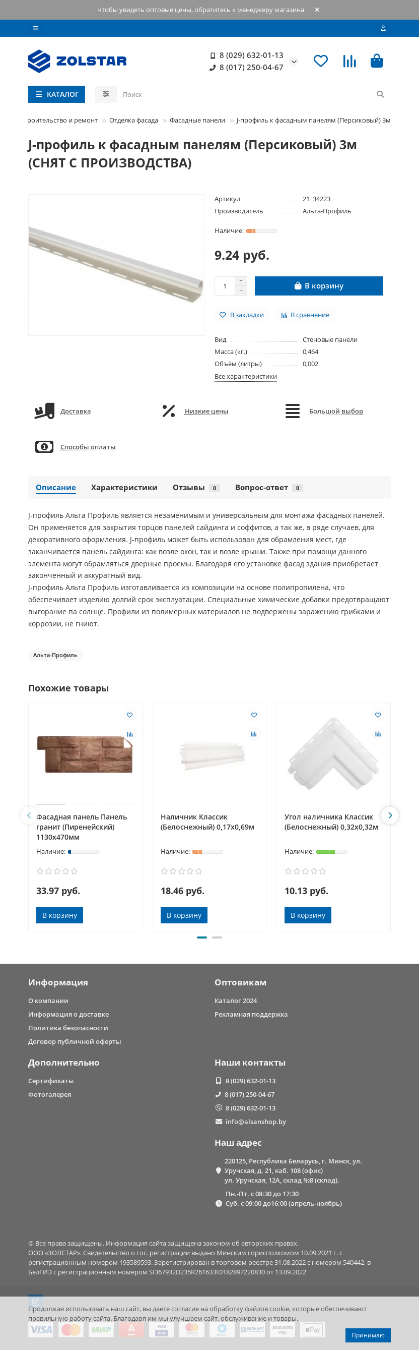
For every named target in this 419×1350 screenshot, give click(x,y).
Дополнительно (64, 1062)
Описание (56, 487)
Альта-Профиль (327, 210)
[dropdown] (35, 28)
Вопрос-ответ (269, 487)
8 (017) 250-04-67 (244, 67)
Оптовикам (240, 982)
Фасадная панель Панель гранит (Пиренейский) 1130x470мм (81, 827)
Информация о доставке (68, 1014)
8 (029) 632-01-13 (244, 55)
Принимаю (368, 1335)
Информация (58, 982)
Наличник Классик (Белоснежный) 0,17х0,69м (207, 822)
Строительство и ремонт (59, 120)
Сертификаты (51, 1080)
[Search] (254, 94)
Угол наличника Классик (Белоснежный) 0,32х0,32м (331, 822)
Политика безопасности (68, 1027)
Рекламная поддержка (251, 1014)
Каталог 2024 (236, 1000)
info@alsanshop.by (256, 1121)
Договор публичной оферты (74, 1041)
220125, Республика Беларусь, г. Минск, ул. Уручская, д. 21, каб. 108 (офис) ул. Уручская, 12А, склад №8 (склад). (293, 1170)
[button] (29, 815)
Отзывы (196, 487)
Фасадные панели (197, 120)
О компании (48, 1000)
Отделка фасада (133, 120)
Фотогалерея (49, 1094)
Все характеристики (246, 376)
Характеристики (124, 487)
